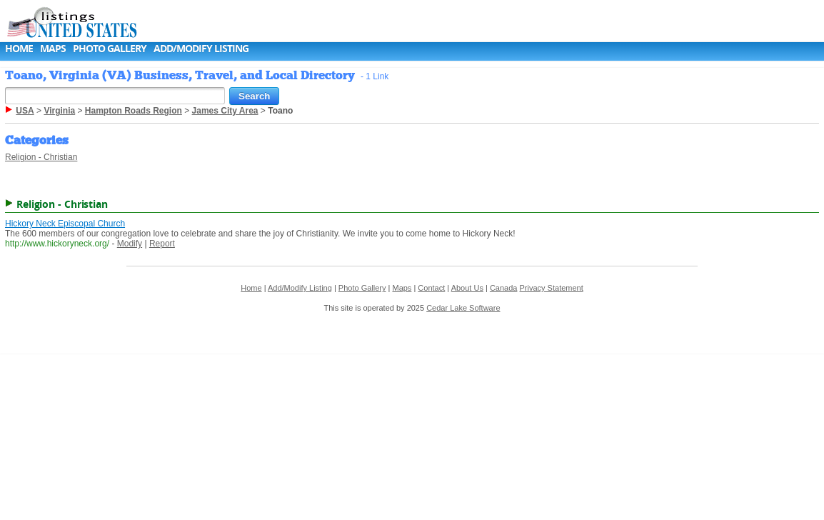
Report (162, 244)
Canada (504, 288)
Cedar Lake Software (463, 308)
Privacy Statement (551, 288)
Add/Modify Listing (201, 48)
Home (19, 48)
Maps (53, 48)
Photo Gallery (109, 48)
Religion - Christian (41, 157)
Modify (129, 244)
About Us (467, 288)
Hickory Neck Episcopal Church (65, 224)
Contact (431, 288)
